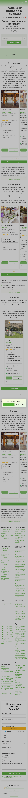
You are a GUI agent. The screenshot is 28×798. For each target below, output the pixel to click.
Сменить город (19, 404)
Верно (8, 404)
